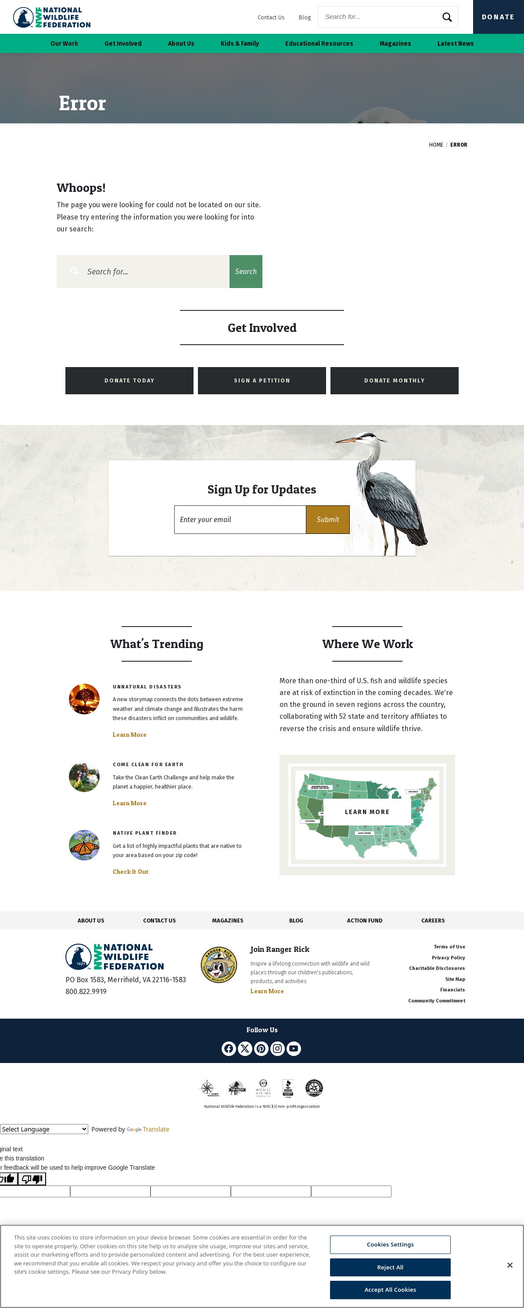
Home (436, 145)
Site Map (455, 979)
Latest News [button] (456, 43)
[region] (262, 1266)
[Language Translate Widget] (44, 1129)
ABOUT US (91, 920)
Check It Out (131, 872)
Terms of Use (449, 947)
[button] (328, 519)
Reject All (390, 1267)
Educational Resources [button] (319, 43)
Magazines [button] (395, 43)
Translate (148, 1129)
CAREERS (433, 920)
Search (246, 271)
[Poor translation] (32, 1178)
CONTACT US (159, 920)
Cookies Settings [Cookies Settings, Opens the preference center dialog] (390, 1244)
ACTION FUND (364, 920)
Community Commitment (436, 1001)
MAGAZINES (228, 920)
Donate (498, 17)
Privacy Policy (448, 958)
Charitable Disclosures (437, 968)
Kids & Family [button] (240, 43)
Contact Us (271, 17)
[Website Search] (388, 17)
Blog (305, 17)
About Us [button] (181, 43)
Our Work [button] (64, 43)
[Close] (510, 1265)
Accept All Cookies (390, 1290)
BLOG (296, 920)
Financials (452, 990)
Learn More (130, 735)
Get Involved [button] (123, 43)
